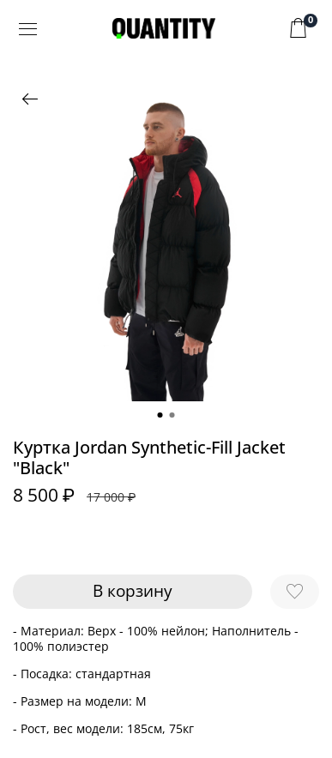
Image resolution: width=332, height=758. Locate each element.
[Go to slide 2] (172, 415)
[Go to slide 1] (160, 415)
